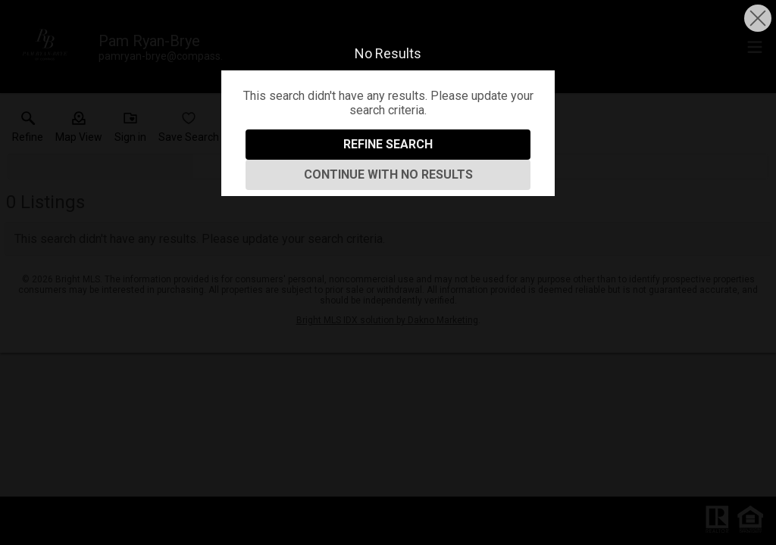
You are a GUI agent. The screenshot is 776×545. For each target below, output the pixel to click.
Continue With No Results (388, 174)
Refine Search (388, 144)
